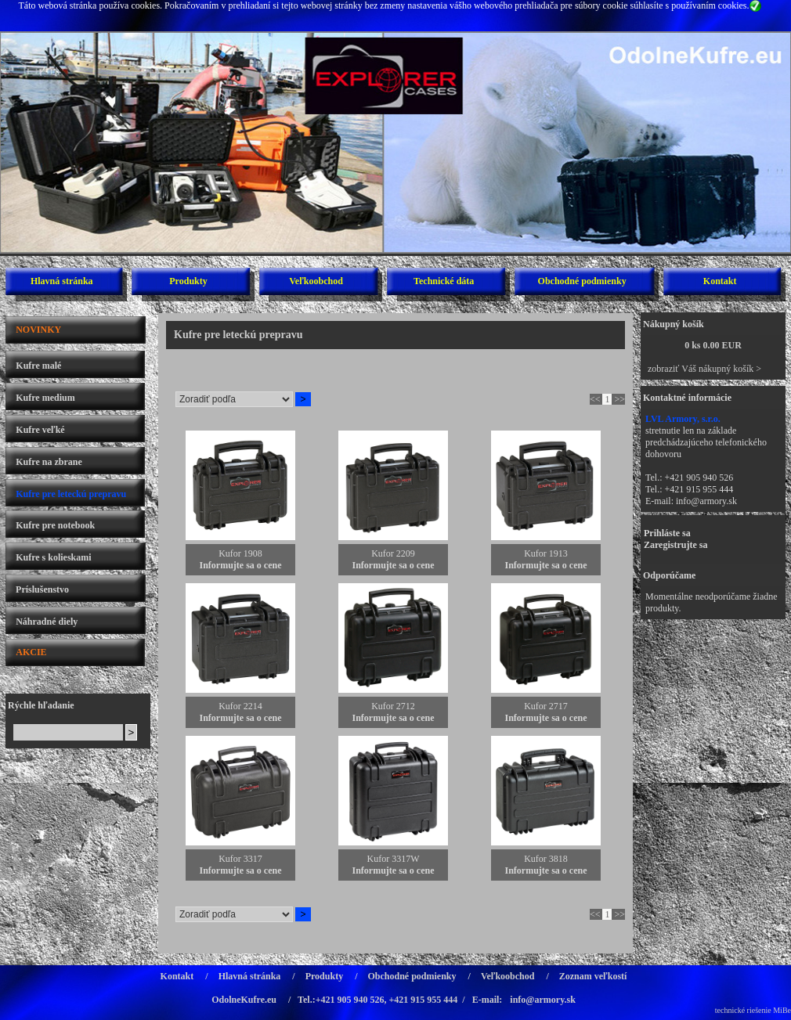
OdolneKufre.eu (243, 999)
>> (619, 399)
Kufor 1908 (240, 553)
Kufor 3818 (546, 858)
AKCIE (31, 652)
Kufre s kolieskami (53, 557)
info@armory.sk (706, 501)
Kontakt (720, 281)
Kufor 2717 (546, 706)
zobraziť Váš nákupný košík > (704, 368)
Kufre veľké (40, 429)
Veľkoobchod (316, 281)
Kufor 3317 (240, 858)
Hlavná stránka (62, 281)
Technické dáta (444, 281)
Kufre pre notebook (55, 525)
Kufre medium (45, 397)
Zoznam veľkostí (593, 976)
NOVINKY (38, 329)
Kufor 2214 (240, 706)
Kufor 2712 (393, 706)
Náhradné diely (47, 621)
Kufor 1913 (546, 553)
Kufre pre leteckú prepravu (71, 493)
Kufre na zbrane (48, 461)
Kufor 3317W (393, 858)
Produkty (188, 281)
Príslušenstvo (42, 589)
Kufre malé (38, 365)
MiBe (782, 1010)
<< (595, 399)
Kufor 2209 (393, 553)
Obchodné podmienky (582, 281)
